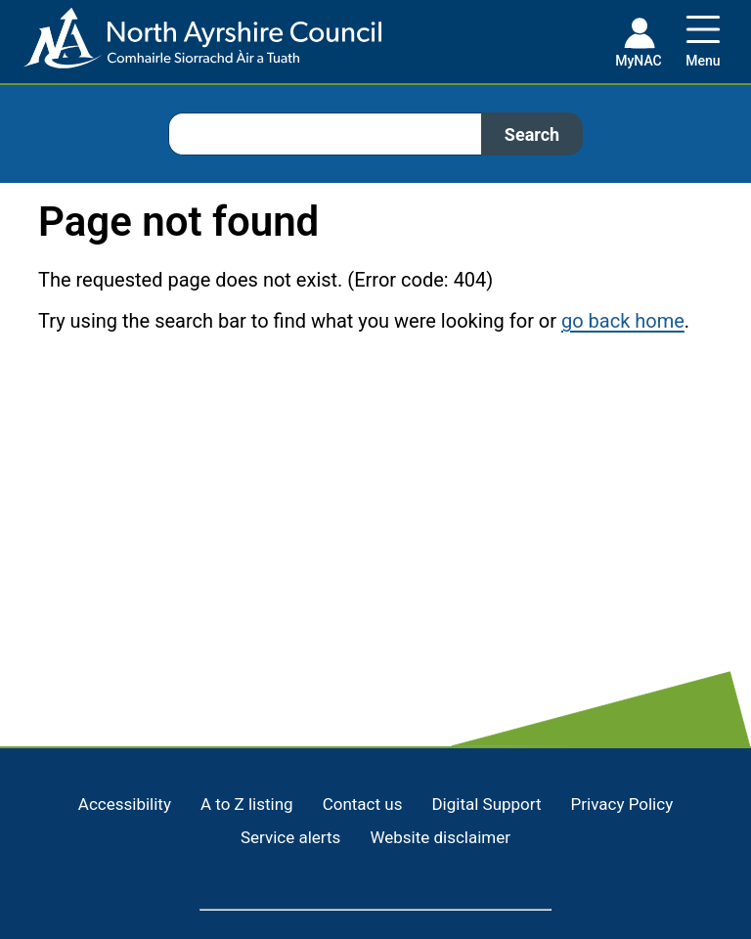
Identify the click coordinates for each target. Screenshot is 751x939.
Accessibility (124, 804)
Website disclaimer (440, 837)
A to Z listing (246, 804)
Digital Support (486, 804)
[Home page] (190, 45)
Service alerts (290, 837)
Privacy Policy (622, 804)
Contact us (363, 804)
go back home (623, 321)
